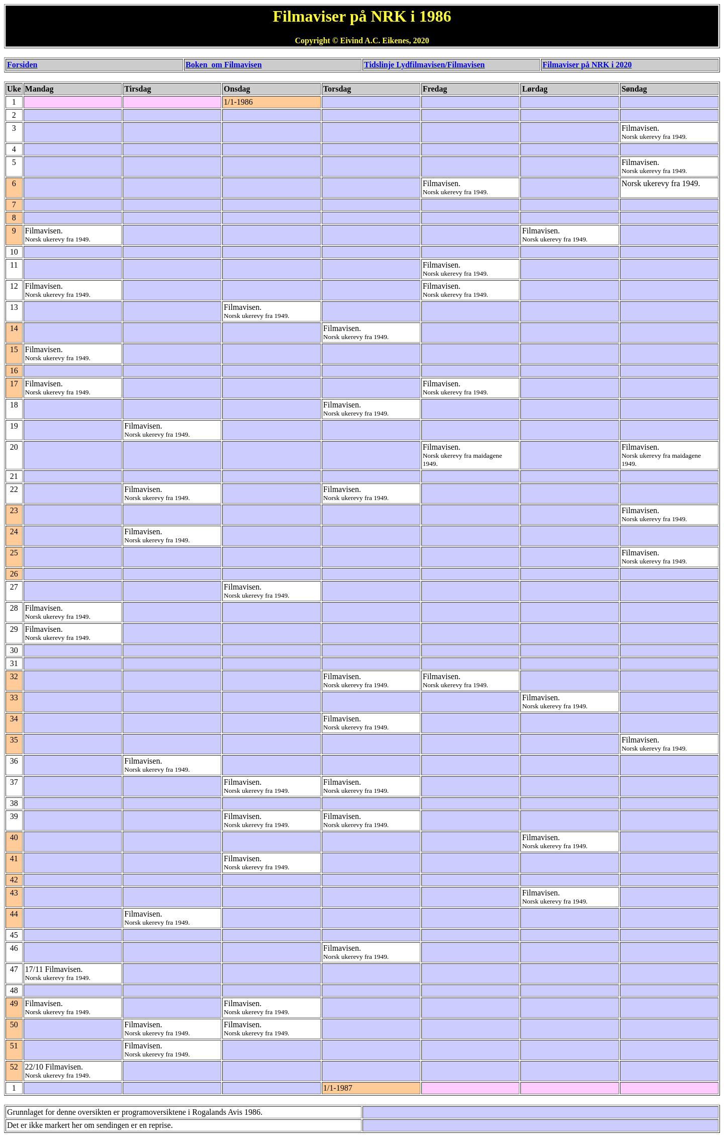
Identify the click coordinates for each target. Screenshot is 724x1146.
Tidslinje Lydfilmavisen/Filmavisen (424, 64)
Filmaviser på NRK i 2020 (586, 64)
